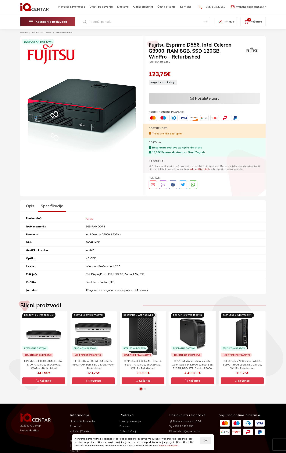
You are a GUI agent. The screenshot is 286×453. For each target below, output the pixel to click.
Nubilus (34, 430)
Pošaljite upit (204, 98)
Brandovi (75, 426)
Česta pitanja (166, 6)
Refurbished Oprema (42, 32)
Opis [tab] (30, 205)
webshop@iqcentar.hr (248, 7)
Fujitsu (89, 218)
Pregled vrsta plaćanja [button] (163, 82)
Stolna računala (63, 32)
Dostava (123, 6)
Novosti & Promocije (71, 6)
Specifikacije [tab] (52, 205)
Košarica (43, 380)
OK (205, 440)
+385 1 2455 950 (212, 7)
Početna (24, 32)
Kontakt (185, 6)
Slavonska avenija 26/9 (185, 421)
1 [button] (141, 388)
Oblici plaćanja (143, 6)
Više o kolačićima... (169, 445)
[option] (81, 98)
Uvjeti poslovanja (101, 6)
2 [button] (145, 388)
